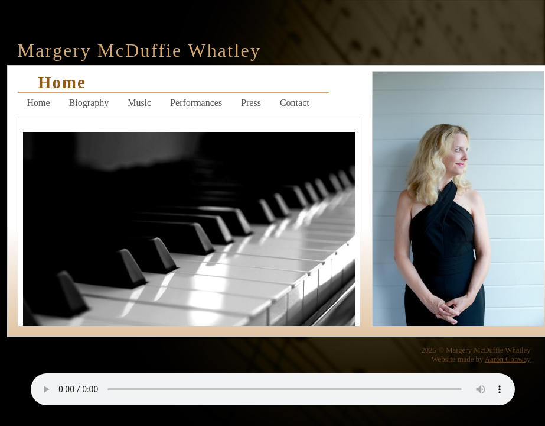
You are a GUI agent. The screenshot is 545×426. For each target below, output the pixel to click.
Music (139, 103)
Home (38, 103)
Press (251, 103)
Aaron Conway (508, 359)
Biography (89, 103)
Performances (196, 103)
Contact (294, 103)
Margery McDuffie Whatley (140, 50)
